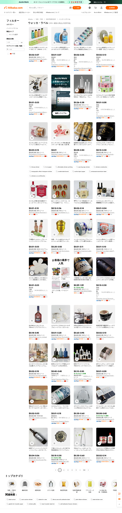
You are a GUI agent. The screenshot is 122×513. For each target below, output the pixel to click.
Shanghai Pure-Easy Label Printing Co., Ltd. (105, 251)
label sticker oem (97, 499)
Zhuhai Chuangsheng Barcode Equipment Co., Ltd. (38, 112)
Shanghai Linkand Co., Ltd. (82, 337)
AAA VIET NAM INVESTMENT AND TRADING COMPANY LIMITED (83, 291)
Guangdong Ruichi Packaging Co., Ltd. (38, 59)
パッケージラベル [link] (64, 19)
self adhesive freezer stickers (67, 504)
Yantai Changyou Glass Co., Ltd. (60, 379)
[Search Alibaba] (48, 8)
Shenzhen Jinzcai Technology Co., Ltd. (105, 154)
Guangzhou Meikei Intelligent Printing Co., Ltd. (83, 160)
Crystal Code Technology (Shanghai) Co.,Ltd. (105, 419)
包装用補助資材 (51, 19)
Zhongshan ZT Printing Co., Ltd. (38, 154)
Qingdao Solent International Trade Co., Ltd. (83, 107)
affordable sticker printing (64, 167)
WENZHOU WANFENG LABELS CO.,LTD (60, 461)
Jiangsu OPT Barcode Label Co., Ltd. (83, 212)
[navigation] (15, 245)
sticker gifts (31, 504)
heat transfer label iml (47, 504)
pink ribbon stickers (80, 499)
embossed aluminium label (97, 171)
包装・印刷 (39, 19)
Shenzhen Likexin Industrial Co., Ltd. (60, 154)
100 (84, 470)
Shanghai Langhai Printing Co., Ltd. (38, 295)
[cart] (95, 8)
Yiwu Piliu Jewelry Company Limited (38, 417)
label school (11, 499)
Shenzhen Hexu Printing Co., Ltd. (105, 337)
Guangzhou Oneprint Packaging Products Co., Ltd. (60, 421)
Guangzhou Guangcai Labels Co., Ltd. (83, 251)
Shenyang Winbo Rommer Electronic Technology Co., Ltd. (38, 212)
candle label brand (62, 171)
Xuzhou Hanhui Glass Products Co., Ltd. (83, 379)
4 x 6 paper (47, 167)
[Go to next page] (88, 470)
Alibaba (30, 19)
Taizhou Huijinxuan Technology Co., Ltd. (105, 460)
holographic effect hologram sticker (40, 171)
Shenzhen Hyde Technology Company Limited (60, 251)
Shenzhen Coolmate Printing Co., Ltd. (105, 375)
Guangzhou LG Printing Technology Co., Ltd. (60, 64)
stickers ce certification (37, 176)
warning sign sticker (83, 167)
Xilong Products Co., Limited (38, 337)
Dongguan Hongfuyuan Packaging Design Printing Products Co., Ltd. (38, 460)
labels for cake (41, 499)
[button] (70, 7)
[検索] (76, 7)
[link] (119, 493)
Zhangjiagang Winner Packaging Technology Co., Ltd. (38, 251)
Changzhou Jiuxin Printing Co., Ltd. (105, 116)
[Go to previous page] (56, 470)
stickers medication (100, 167)
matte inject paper (78, 171)
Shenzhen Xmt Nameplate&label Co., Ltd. (38, 375)
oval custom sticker (26, 499)
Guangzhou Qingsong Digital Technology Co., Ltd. (83, 68)
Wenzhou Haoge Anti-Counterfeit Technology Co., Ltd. (105, 212)
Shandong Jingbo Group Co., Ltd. (83, 460)
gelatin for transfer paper (15, 504)
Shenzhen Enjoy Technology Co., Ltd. (60, 337)
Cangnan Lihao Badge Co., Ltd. (60, 212)
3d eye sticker (34, 167)
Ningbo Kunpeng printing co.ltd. (105, 64)
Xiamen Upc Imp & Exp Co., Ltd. (83, 417)
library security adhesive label (60, 499)
